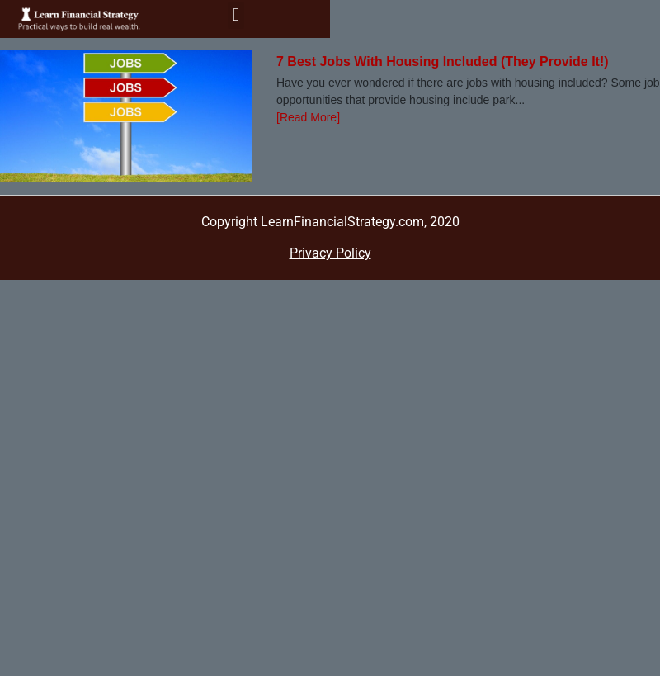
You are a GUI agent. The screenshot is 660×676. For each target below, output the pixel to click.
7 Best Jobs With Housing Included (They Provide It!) (442, 61)
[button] (235, 15)
